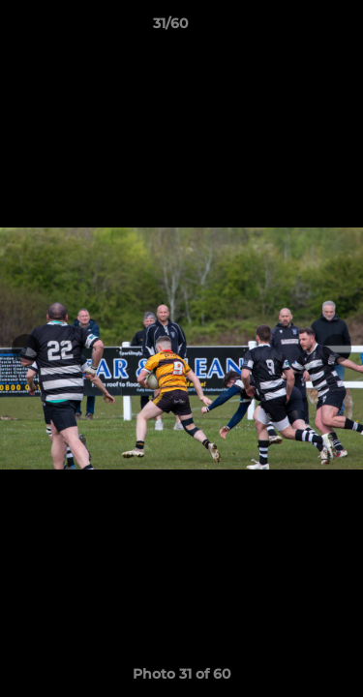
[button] (293, 28)
